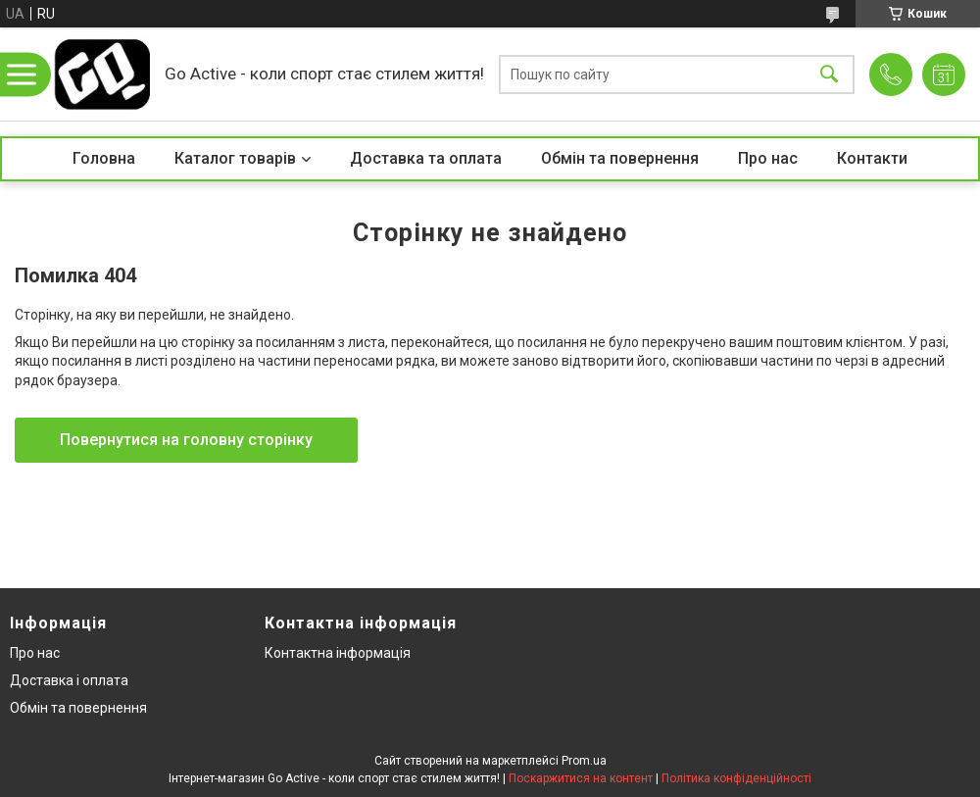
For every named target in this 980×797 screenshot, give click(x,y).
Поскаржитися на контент (581, 778)
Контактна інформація (338, 653)
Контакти (872, 158)
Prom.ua (584, 761)
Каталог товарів (235, 158)
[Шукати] (829, 74)
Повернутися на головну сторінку (186, 439)
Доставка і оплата (69, 680)
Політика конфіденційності (736, 778)
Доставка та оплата (426, 158)
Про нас (768, 158)
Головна (104, 158)
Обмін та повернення (620, 158)
